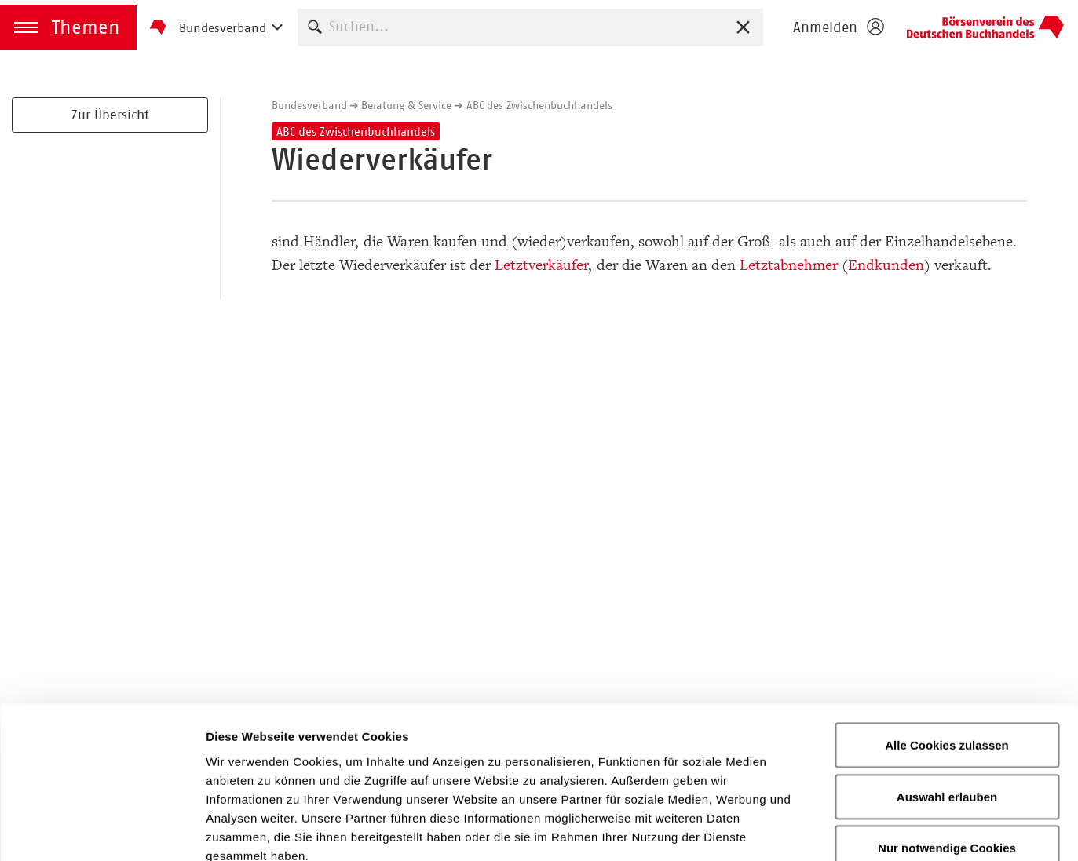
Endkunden (886, 265)
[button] (68, 27)
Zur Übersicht (110, 114)
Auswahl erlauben (947, 688)
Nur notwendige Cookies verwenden (947, 748)
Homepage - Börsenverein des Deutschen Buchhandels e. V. (985, 27)
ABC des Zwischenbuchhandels (539, 105)
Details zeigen (835, 830)
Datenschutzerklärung (519, 765)
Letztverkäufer (542, 265)
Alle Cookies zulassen (947, 636)
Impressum (663, 765)
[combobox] (530, 27)
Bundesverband (309, 105)
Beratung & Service (406, 105)
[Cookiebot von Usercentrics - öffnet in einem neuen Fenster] (101, 830)
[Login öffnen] (837, 27)
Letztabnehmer (789, 265)
